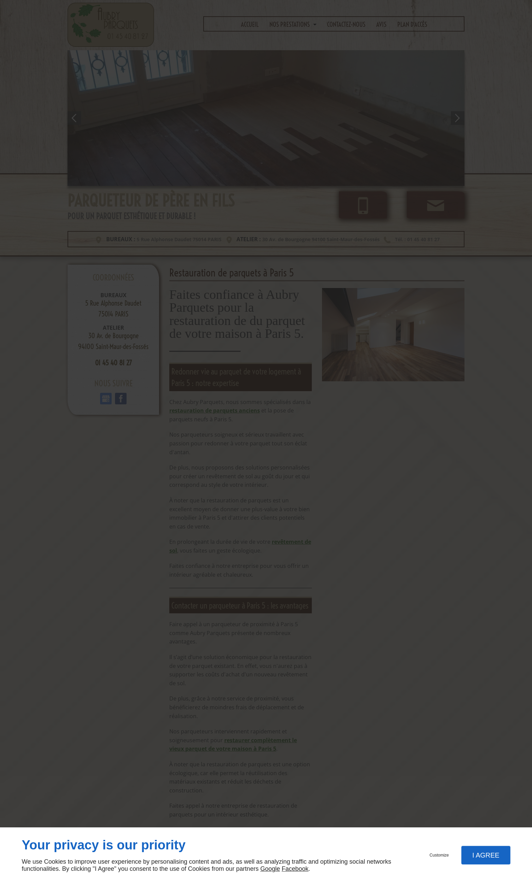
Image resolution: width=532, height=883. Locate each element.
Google (270, 868)
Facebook (295, 868)
